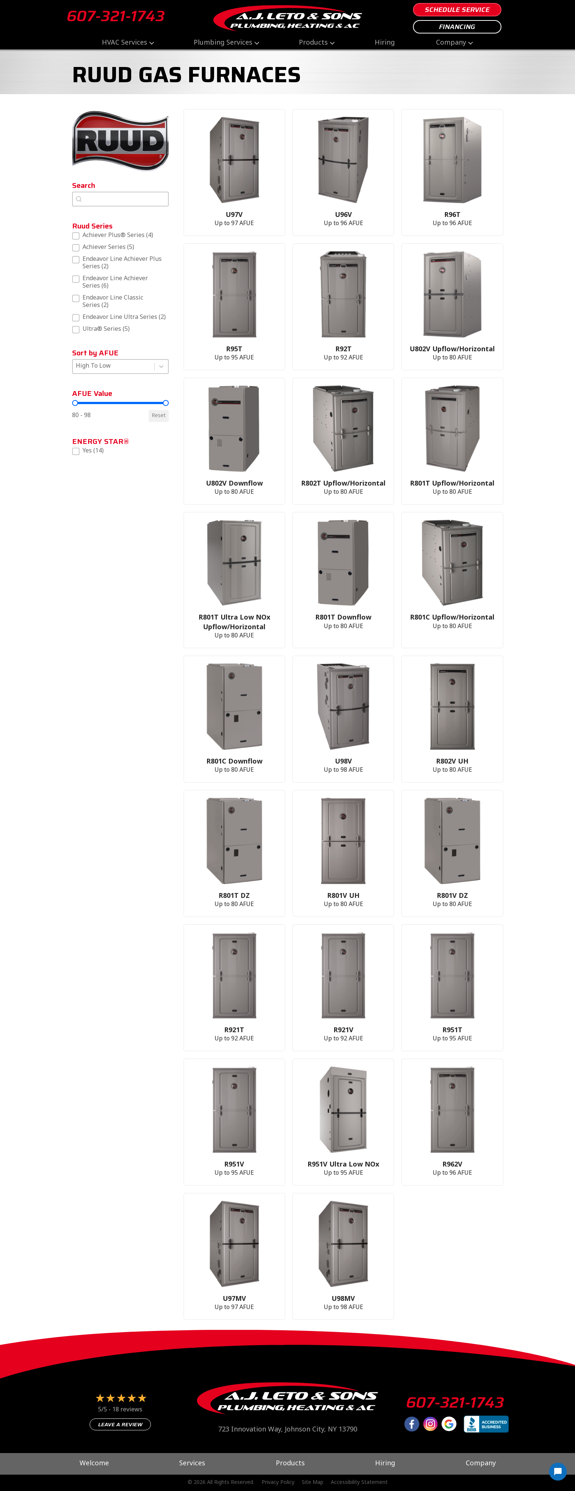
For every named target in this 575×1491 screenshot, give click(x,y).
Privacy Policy (278, 1482)
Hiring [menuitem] (385, 42)
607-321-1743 (116, 16)
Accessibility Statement (359, 1482)
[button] (151, 42)
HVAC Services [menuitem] (124, 42)
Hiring (385, 1463)
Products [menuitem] (313, 42)
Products (290, 1463)
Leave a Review (120, 1424)
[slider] (75, 403)
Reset (159, 416)
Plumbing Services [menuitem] (223, 42)
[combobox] (120, 199)
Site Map (312, 1482)
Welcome (94, 1463)
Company (481, 1463)
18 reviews (127, 1410)
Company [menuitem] (451, 42)
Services (192, 1463)
